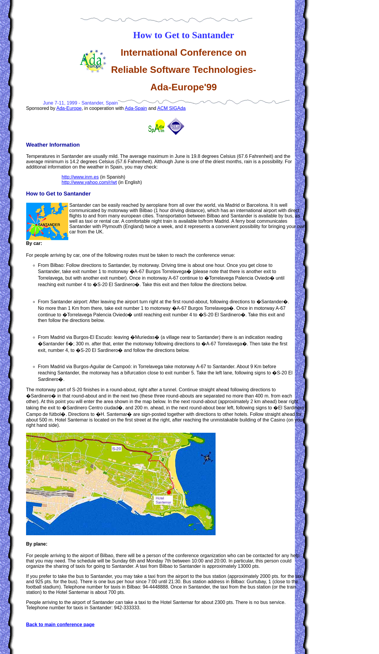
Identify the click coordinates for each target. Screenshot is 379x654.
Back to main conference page (60, 624)
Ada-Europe (68, 108)
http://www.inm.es (80, 176)
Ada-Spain (136, 108)
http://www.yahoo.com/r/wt (89, 182)
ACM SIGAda (171, 108)
